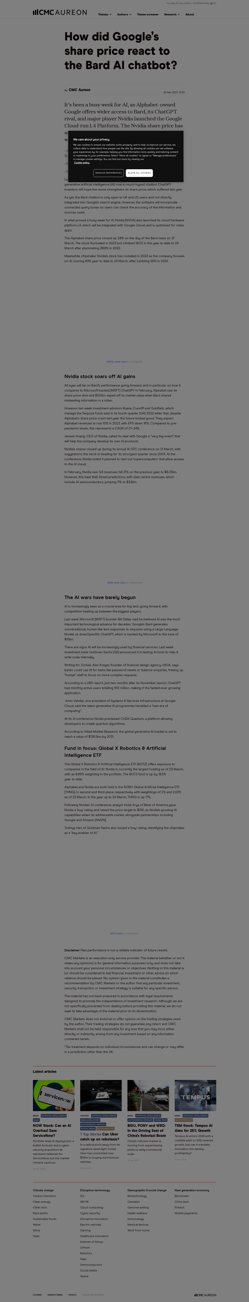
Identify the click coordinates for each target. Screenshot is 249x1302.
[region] (126, 156)
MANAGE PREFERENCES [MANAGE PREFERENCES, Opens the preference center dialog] (108, 173)
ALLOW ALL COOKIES (139, 173)
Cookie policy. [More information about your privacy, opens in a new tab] (82, 163)
